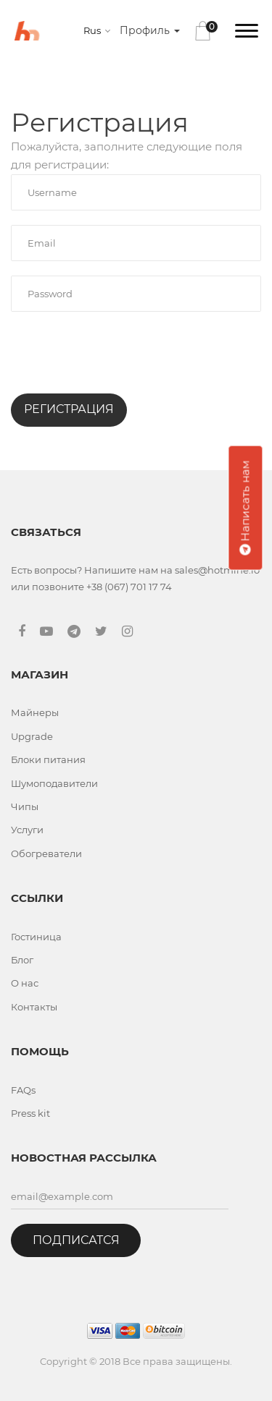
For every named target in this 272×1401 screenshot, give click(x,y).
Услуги (27, 829)
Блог (22, 960)
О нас (24, 983)
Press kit (30, 1113)
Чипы (24, 806)
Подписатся (76, 1240)
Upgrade (32, 736)
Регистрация (69, 409)
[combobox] (99, 30)
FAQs (23, 1090)
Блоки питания (48, 759)
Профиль (150, 30)
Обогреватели (46, 853)
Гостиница (36, 936)
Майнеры (35, 712)
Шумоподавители (54, 783)
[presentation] (121, 354)
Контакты (34, 1007)
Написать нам (245, 508)
